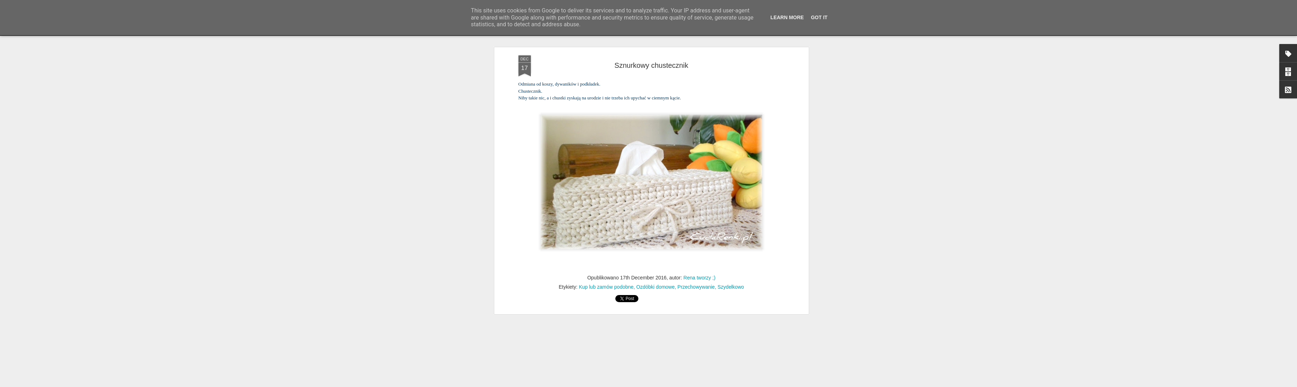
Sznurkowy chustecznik (651, 54)
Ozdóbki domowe (655, 276)
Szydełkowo (731, 276)
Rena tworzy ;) (699, 266)
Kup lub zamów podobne (606, 276)
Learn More (787, 17)
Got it (819, 17)
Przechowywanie (696, 276)
